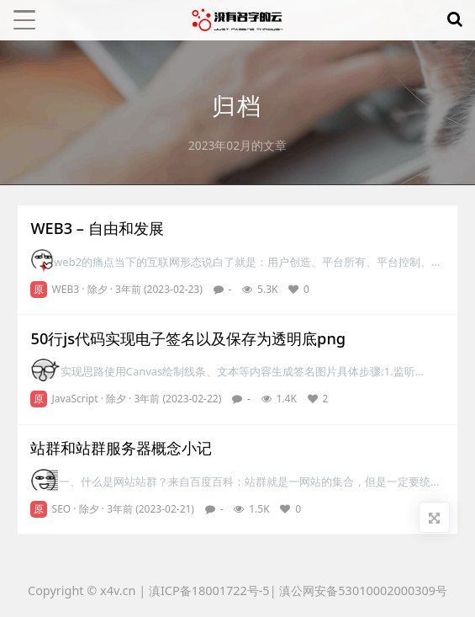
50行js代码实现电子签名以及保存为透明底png (188, 338)
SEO (61, 509)
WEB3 (66, 289)
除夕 (97, 289)
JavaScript (75, 398)
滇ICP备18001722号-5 (209, 590)
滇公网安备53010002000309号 (363, 590)
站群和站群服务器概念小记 (121, 448)
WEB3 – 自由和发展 (96, 228)
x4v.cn (117, 590)
